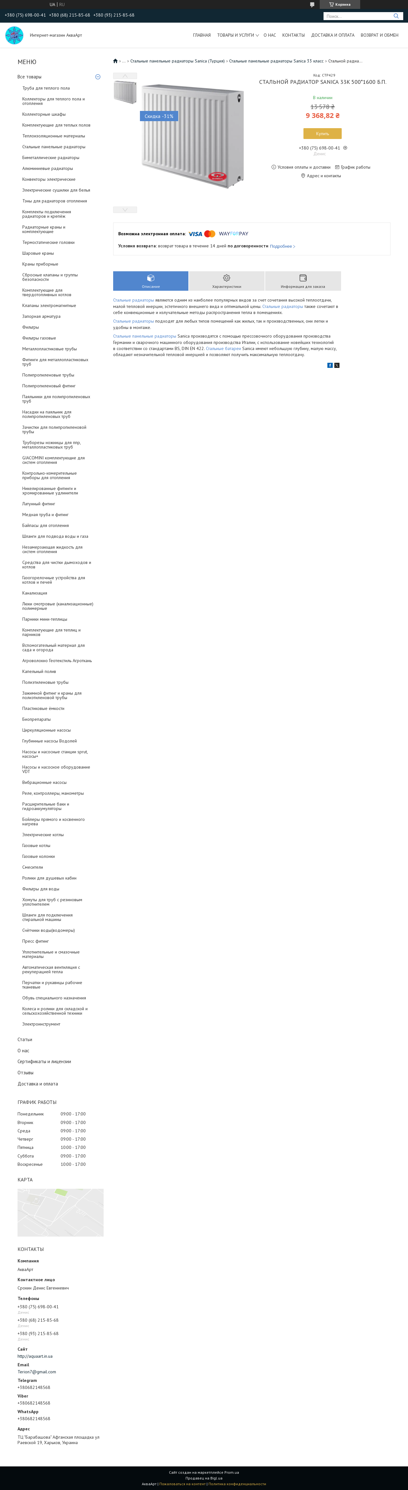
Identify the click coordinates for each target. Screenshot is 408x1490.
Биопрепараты (36, 719)
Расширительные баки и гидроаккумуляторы (45, 806)
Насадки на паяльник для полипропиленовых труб (46, 414)
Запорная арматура (41, 316)
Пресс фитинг (35, 941)
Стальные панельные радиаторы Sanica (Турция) (177, 61)
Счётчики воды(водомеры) (48, 930)
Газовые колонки (38, 856)
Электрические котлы (43, 834)
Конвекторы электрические (49, 179)
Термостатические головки (48, 242)
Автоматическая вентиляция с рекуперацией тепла (51, 969)
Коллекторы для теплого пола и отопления (53, 101)
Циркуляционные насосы (46, 730)
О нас (270, 35)
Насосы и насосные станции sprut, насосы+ (55, 754)
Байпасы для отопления (45, 525)
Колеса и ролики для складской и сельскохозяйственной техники (55, 1011)
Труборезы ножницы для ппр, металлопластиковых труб (51, 445)
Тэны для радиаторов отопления (54, 201)
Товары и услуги (235, 35)
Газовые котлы (36, 845)
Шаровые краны (38, 253)
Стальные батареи (223, 348)
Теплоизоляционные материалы (53, 136)
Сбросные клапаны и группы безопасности (50, 277)
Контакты (293, 35)
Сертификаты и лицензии (44, 1061)
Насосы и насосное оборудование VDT (56, 769)
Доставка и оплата (332, 35)
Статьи (25, 1039)
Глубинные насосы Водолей (49, 741)
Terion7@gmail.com (37, 1372)
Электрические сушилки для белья (56, 190)
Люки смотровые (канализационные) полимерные (57, 606)
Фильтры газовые (39, 338)
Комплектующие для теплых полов (56, 125)
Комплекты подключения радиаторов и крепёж (46, 214)
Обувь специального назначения (54, 998)
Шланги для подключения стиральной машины (47, 917)
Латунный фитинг (38, 504)
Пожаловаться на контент (182, 1483)
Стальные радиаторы (134, 300)
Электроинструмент (41, 1024)
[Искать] (396, 16)
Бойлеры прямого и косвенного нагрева (53, 821)
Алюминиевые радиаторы (47, 168)
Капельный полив (39, 671)
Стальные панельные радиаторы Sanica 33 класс (276, 61)
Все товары (29, 77)
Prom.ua (231, 1472)
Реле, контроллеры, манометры (53, 793)
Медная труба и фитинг (45, 514)
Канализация (34, 593)
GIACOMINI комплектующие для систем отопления (53, 460)
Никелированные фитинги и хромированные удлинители (50, 491)
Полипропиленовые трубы (48, 375)
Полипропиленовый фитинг (49, 386)
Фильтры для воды (40, 889)
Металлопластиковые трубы (49, 349)
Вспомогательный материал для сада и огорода (53, 647)
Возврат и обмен (379, 35)
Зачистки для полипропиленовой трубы (54, 429)
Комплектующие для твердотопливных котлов (46, 292)
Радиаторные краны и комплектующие (43, 229)
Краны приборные (40, 264)
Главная (202, 35)
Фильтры (30, 327)
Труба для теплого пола (46, 88)
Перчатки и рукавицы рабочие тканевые (52, 985)
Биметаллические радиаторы (50, 157)
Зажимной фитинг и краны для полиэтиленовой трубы (52, 695)
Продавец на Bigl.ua (204, 1478)
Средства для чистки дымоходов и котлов (56, 564)
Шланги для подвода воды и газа (55, 536)
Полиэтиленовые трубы (45, 682)
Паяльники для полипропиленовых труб (56, 399)
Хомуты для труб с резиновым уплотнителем (52, 902)
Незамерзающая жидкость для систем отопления (52, 549)
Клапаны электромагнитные (49, 305)
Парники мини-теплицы (44, 619)
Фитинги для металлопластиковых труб (55, 362)
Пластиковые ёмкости (43, 708)
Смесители (32, 867)
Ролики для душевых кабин (49, 878)
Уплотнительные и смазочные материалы (51, 954)
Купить (322, 133)
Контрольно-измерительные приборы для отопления (49, 475)
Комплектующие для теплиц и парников (51, 632)
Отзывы (25, 1073)
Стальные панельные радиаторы (53, 147)
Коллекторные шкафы (44, 114)
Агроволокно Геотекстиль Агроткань (57, 660)
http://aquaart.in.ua (35, 1356)
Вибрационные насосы (44, 782)
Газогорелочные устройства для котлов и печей (53, 580)
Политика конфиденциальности (237, 1483)
